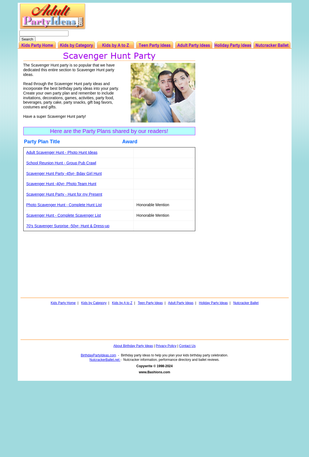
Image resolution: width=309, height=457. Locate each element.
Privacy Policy (166, 346)
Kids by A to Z (122, 303)
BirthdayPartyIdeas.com (98, 355)
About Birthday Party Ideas (133, 346)
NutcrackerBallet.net (105, 360)
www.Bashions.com (154, 372)
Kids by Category (94, 303)
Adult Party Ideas (180, 303)
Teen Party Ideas (150, 303)
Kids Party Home (63, 303)
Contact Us (187, 346)
